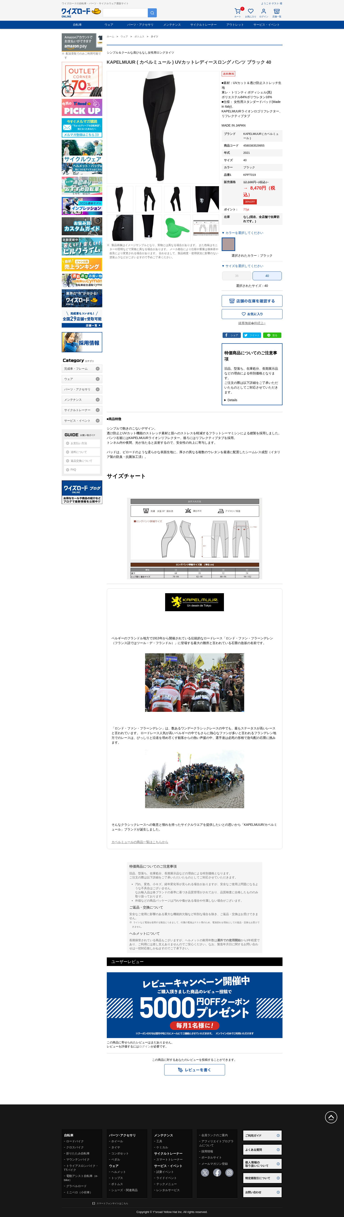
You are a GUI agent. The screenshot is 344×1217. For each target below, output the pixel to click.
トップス (117, 1178)
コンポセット (120, 1153)
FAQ (73, 469)
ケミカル (162, 1147)
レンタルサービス (168, 1190)
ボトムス (117, 1184)
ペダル (115, 1159)
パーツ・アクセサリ (140, 24)
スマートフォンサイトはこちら (112, 1203)
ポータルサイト (211, 1157)
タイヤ (115, 1147)
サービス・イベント (266, 24)
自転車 (77, 24)
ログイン (145, 1046)
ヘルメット (118, 1172)
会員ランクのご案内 (214, 1135)
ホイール (117, 1141)
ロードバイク (75, 1141)
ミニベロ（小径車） (79, 1192)
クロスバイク (75, 1147)
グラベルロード (76, 1186)
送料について (79, 452)
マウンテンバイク (78, 1159)
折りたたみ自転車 (78, 1153)
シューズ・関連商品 (124, 1190)
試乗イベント (165, 1172)
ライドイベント (166, 1178)
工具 (159, 1141)
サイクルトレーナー (203, 24)
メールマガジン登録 (214, 1163)
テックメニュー (166, 1184)
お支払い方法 (79, 443)
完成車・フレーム (76, 368)
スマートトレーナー (169, 1159)
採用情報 (207, 1151)
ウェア (109, 24)
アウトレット (235, 24)
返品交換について (81, 460)
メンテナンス (172, 24)
